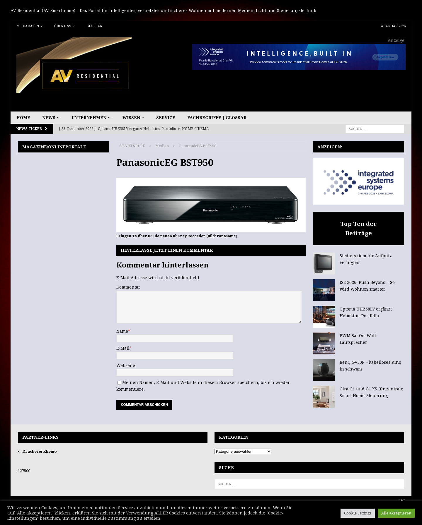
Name (122, 331)
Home (23, 117)
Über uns (62, 26)
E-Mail (123, 348)
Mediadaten (27, 26)
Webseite (125, 365)
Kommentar (128, 287)
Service (165, 117)
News (48, 117)
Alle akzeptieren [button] (396, 513)
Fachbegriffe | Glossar (216, 117)
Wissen (131, 117)
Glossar (94, 26)
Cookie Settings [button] (357, 513)
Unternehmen (89, 117)
